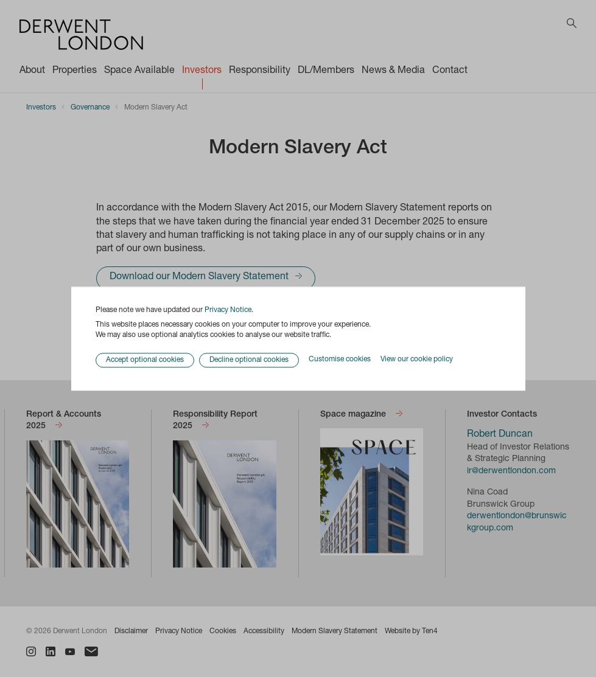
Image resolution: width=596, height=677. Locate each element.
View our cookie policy (416, 360)
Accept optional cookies (145, 360)
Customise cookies (340, 360)
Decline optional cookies (249, 360)
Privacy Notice (228, 310)
